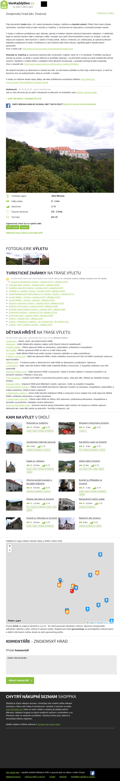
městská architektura (45, 431)
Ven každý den (12, 772)
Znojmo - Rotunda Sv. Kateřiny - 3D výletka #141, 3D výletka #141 (39, 321)
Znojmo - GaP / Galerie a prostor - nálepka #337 (30, 324)
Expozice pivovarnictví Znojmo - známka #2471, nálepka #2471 (39, 282)
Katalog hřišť (31, 777)
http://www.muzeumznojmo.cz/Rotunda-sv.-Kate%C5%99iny (51, 64)
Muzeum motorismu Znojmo (94, 422)
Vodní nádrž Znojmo (89, 460)
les (81, 450)
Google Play (43, 724)
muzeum (24, 227)
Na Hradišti (11, 350)
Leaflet (90, 623)
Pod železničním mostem (17, 387)
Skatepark (10, 344)
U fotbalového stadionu (16, 393)
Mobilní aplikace (13, 777)
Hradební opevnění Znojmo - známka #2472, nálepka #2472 (36, 288)
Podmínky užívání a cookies (83, 777)
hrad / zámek (12, 227)
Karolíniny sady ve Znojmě (93, 441)
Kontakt (63, 777)
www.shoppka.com (14, 709)
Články (52, 777)
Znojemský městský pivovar (41, 441)
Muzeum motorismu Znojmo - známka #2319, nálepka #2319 (36, 303)
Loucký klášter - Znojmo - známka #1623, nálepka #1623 (34, 297)
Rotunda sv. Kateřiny (37, 422)
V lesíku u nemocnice (15, 356)
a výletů (41, 777)
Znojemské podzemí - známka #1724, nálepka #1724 (33, 312)
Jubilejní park (12, 362)
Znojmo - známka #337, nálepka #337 (26, 318)
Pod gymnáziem (13, 378)
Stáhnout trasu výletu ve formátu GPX (24, 232)
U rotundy (10, 353)
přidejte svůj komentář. (86, 92)
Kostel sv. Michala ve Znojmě (41, 518)
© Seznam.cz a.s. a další (104, 623)
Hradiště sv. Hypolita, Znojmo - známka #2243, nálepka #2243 (37, 291)
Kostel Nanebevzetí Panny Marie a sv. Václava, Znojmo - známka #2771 (41, 294)
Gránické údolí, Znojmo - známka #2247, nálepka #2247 (34, 285)
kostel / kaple (32, 431)
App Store (55, 724)
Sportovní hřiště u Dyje (16, 372)
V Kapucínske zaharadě (17, 399)
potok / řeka (87, 469)
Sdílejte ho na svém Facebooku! (80, 104)
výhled (102, 450)
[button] (60, 580)
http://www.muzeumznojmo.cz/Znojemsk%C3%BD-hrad (48, 49)
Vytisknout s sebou (105, 13)
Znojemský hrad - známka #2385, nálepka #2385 (31, 315)
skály (95, 469)
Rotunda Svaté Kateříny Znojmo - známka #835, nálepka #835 (37, 309)
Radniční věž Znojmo (90, 518)
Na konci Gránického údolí (18, 405)
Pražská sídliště (13, 347)
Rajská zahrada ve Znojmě (40, 499)
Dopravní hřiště (13, 384)
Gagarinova (11, 341)
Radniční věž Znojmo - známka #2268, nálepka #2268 (33, 306)
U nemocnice (12, 365)
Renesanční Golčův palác (92, 499)
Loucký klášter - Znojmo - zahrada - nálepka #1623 (32, 300)
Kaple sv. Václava (35, 460)
